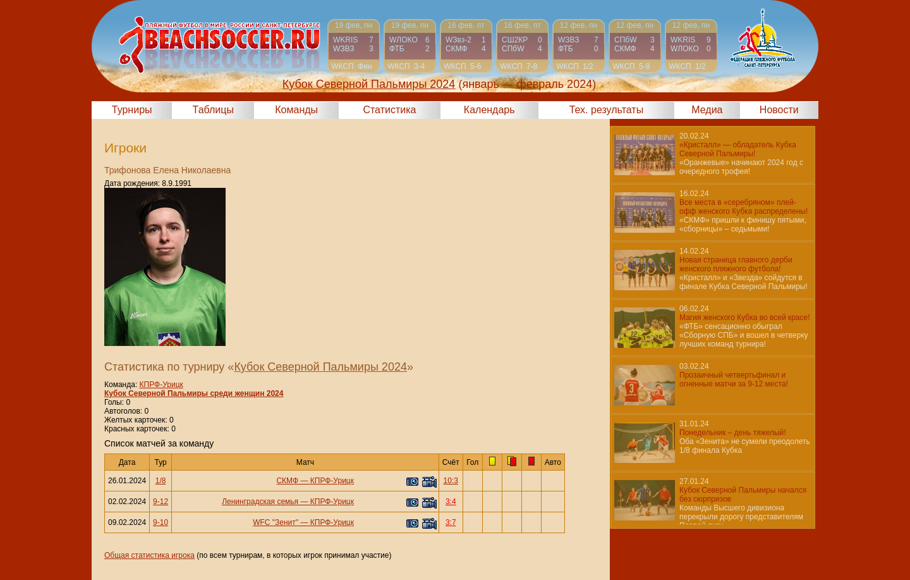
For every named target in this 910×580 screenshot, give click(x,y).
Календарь (489, 109)
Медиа (706, 109)
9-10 (160, 522)
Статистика (389, 109)
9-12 (160, 501)
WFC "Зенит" (275, 522)
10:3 (451, 480)
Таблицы (213, 109)
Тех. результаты (606, 109)
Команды (296, 109)
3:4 (451, 501)
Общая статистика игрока (149, 555)
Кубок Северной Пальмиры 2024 (320, 367)
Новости (779, 109)
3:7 (451, 522)
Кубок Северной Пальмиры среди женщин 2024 (193, 393)
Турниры (132, 109)
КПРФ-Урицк (161, 384)
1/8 (160, 480)
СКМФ (287, 480)
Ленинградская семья (260, 501)
